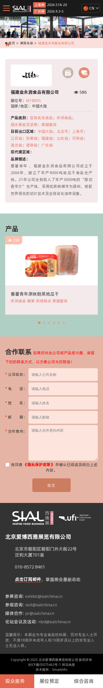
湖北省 (16, 145)
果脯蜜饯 (49, 124)
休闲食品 (64, 118)
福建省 (47, 138)
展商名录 (26, 43)
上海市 (78, 131)
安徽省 (32, 138)
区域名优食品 (41, 118)
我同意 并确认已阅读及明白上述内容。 (51, 467)
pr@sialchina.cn (39, 613)
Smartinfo (59, 669)
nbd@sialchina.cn (54, 622)
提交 (51, 485)
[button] (39, 322)
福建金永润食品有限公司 (56, 43)
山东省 (62, 138)
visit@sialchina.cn (41, 605)
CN (88, 8)
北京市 (62, 131)
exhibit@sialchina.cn (43, 596)
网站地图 (68, 664)
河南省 (78, 138)
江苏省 (16, 138)
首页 (11, 43)
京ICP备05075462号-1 (44, 664)
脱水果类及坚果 (24, 124)
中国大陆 (45, 131)
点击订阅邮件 (28, 579)
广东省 (47, 145)
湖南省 (32, 145)
